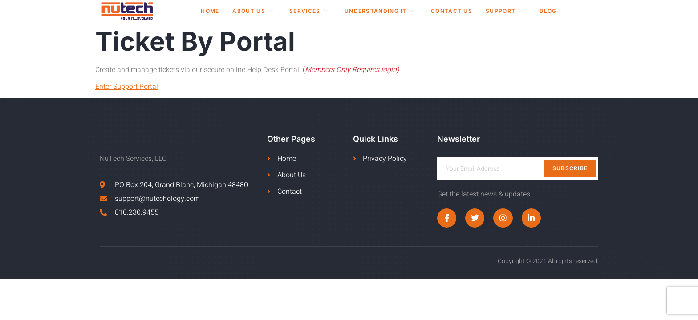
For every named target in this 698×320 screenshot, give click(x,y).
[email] (517, 168)
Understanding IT (380, 11)
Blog (548, 11)
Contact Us (451, 11)
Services (309, 11)
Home (210, 11)
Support (505, 11)
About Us (252, 11)
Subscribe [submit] (570, 168)
